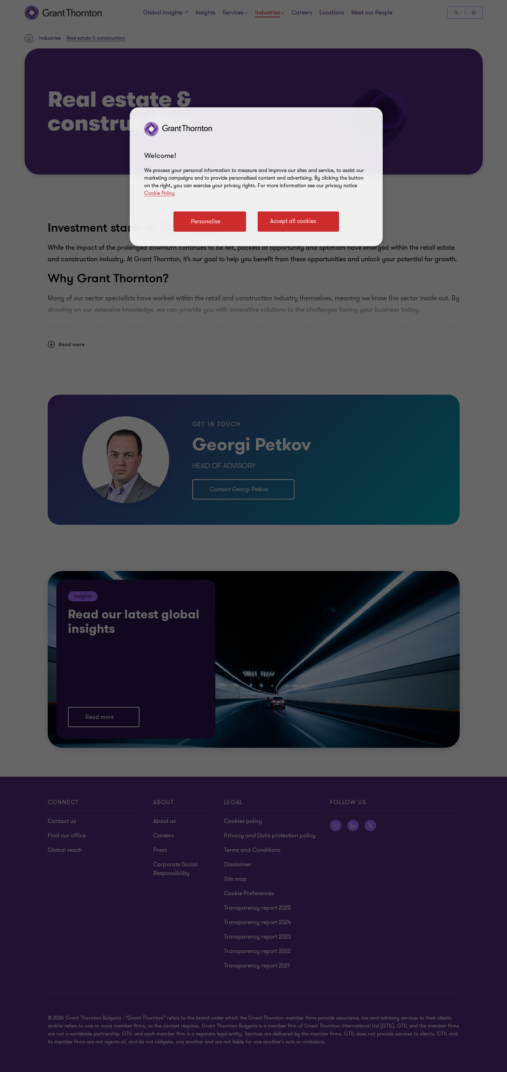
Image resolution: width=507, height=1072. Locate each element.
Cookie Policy (159, 193)
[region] (256, 176)
